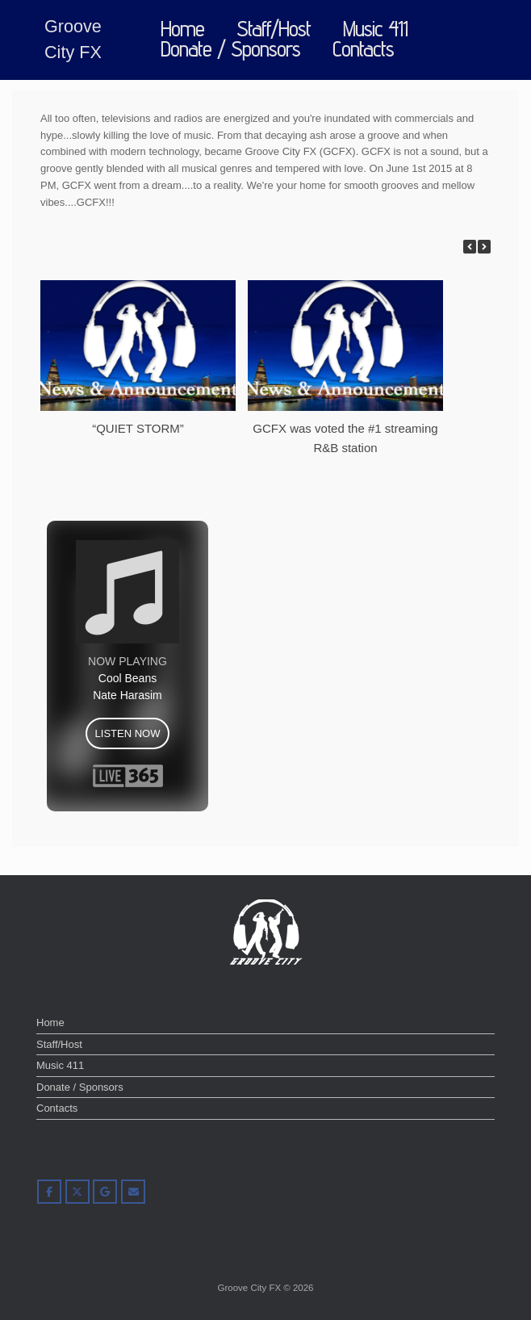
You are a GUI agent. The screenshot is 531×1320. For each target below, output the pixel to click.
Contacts (363, 50)
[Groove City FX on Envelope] (133, 1192)
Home (182, 29)
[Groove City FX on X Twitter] (77, 1192)
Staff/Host (273, 29)
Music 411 (375, 29)
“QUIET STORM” (138, 428)
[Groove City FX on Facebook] (49, 1192)
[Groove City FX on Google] (105, 1192)
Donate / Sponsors (230, 50)
